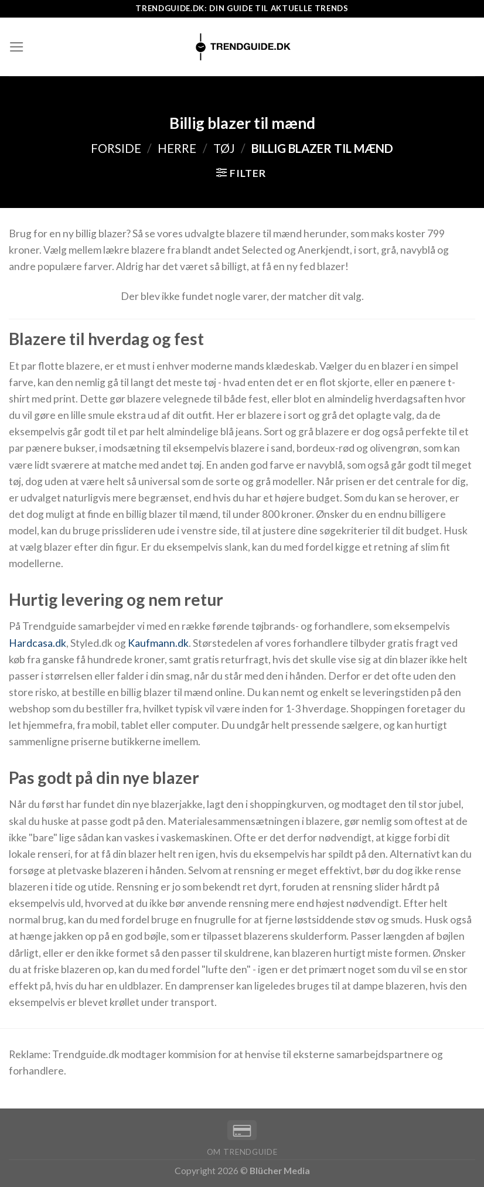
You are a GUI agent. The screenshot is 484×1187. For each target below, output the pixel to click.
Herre (177, 148)
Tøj (224, 148)
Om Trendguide (242, 1152)
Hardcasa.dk (37, 643)
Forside (116, 148)
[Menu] (17, 47)
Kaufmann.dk (158, 643)
